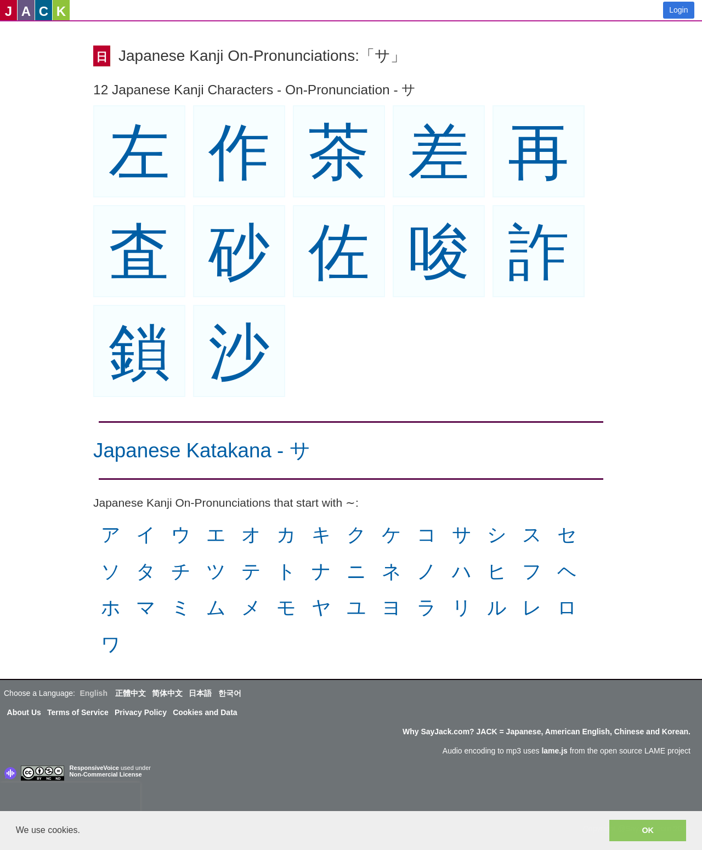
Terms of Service (78, 712)
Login (678, 9)
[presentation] (70, 799)
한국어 (229, 693)
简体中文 (167, 693)
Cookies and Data (205, 712)
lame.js (554, 750)
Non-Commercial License (106, 774)
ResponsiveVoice (94, 767)
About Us (24, 712)
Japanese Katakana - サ (201, 450)
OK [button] (648, 830)
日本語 (200, 693)
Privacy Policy (141, 712)
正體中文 (130, 693)
